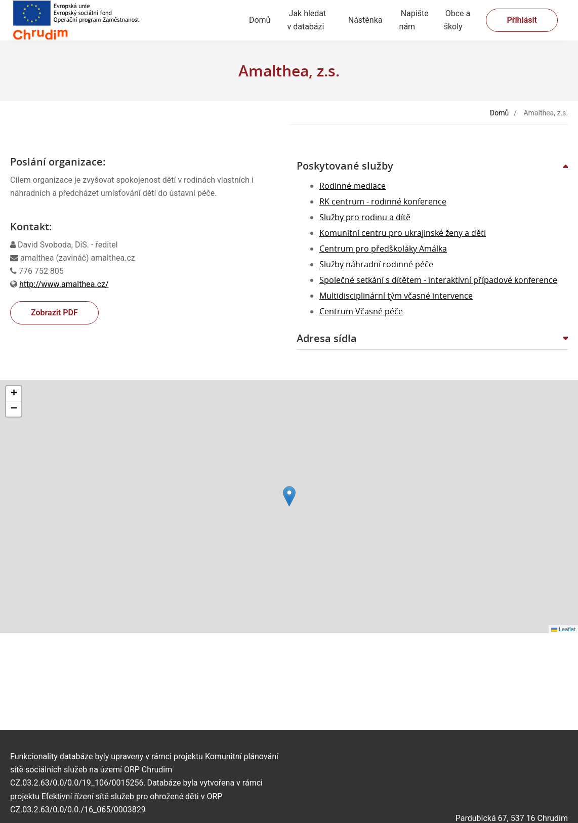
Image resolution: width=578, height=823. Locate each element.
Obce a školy (457, 20)
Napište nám (414, 20)
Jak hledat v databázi (306, 20)
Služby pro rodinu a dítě (364, 217)
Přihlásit (522, 20)
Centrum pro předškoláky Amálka (383, 248)
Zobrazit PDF (54, 312)
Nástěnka (365, 20)
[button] (432, 166)
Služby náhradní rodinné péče (376, 264)
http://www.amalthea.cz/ (64, 284)
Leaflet (563, 629)
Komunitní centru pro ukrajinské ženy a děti (402, 232)
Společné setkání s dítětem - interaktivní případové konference (438, 279)
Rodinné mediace (352, 185)
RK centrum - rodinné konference (382, 201)
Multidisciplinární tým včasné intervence (396, 295)
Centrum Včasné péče (361, 311)
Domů (259, 20)
